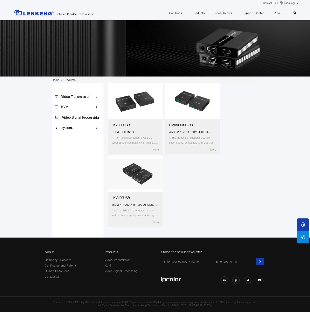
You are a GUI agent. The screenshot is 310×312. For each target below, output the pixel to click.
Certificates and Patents (61, 265)
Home (56, 80)
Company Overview (58, 260)
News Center (230, 13)
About (281, 13)
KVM (64, 107)
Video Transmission (75, 97)
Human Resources (57, 271)
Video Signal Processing (80, 117)
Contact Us (269, 3)
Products (208, 13)
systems (67, 128)
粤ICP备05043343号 (200, 305)
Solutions (187, 13)
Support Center (258, 13)
